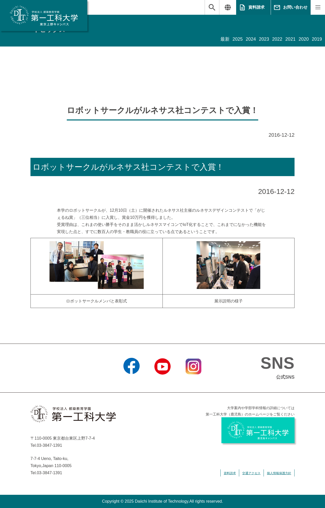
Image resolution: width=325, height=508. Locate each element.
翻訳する (227, 7)
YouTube (162, 381)
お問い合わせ (295, 7)
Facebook (131, 381)
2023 (264, 39)
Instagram (193, 381)
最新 (225, 39)
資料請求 (256, 7)
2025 (238, 39)
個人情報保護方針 (279, 473)
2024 (251, 39)
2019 (317, 39)
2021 (290, 39)
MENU (318, 7)
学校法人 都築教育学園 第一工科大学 (43, 15)
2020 (304, 39)
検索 (212, 7)
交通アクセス (251, 473)
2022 (277, 39)
